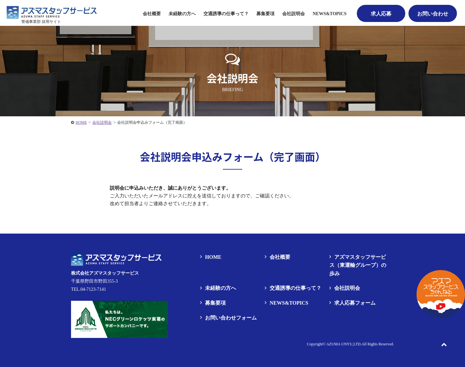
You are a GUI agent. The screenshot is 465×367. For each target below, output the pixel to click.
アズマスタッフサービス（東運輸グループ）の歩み (357, 265)
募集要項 (215, 303)
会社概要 (152, 13)
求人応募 (381, 13)
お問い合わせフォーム (231, 317)
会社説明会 (293, 13)
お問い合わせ (432, 13)
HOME (213, 257)
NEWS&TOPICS (329, 13)
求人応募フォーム (355, 303)
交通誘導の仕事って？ (226, 13)
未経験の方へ (182, 13)
